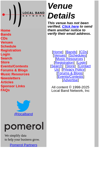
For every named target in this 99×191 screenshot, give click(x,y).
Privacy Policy (73, 69)
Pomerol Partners (23, 145)
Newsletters (10, 78)
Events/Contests (14, 66)
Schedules (78, 55)
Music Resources (15, 74)
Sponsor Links (13, 86)
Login (5, 54)
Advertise (70, 80)
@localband (23, 114)
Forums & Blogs (14, 70)
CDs (4, 38)
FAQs (5, 90)
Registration (11, 50)
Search (6, 58)
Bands (6, 34)
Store (5, 62)
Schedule (8, 46)
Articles (7, 82)
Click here (70, 26)
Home (5, 30)
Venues (7, 42)
